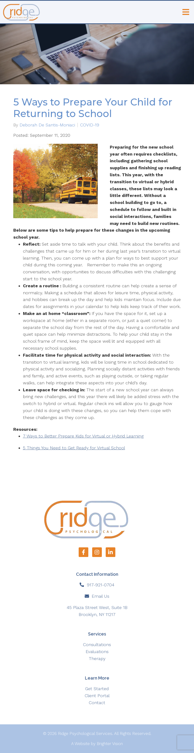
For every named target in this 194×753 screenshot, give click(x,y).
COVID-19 (89, 125)
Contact (97, 702)
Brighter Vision (110, 743)
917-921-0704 (100, 584)
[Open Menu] (185, 12)
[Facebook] (83, 552)
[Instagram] (97, 552)
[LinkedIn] (110, 552)
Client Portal (97, 695)
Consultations (97, 644)
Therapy (97, 658)
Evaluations (97, 651)
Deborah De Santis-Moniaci (47, 125)
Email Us (100, 596)
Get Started (97, 688)
